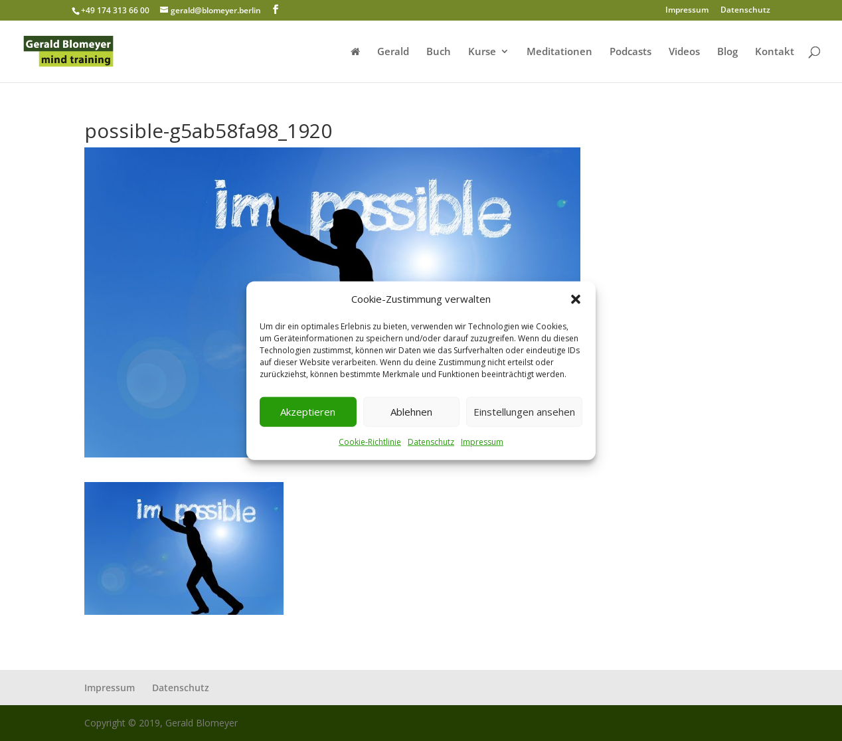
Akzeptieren (307, 411)
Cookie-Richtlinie (370, 442)
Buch (438, 52)
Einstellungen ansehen (524, 411)
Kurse (482, 52)
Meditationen (559, 52)
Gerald (393, 52)
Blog (727, 52)
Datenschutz (431, 442)
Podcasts (630, 52)
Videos (684, 52)
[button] (575, 299)
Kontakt (774, 52)
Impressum (482, 442)
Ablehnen (411, 411)
